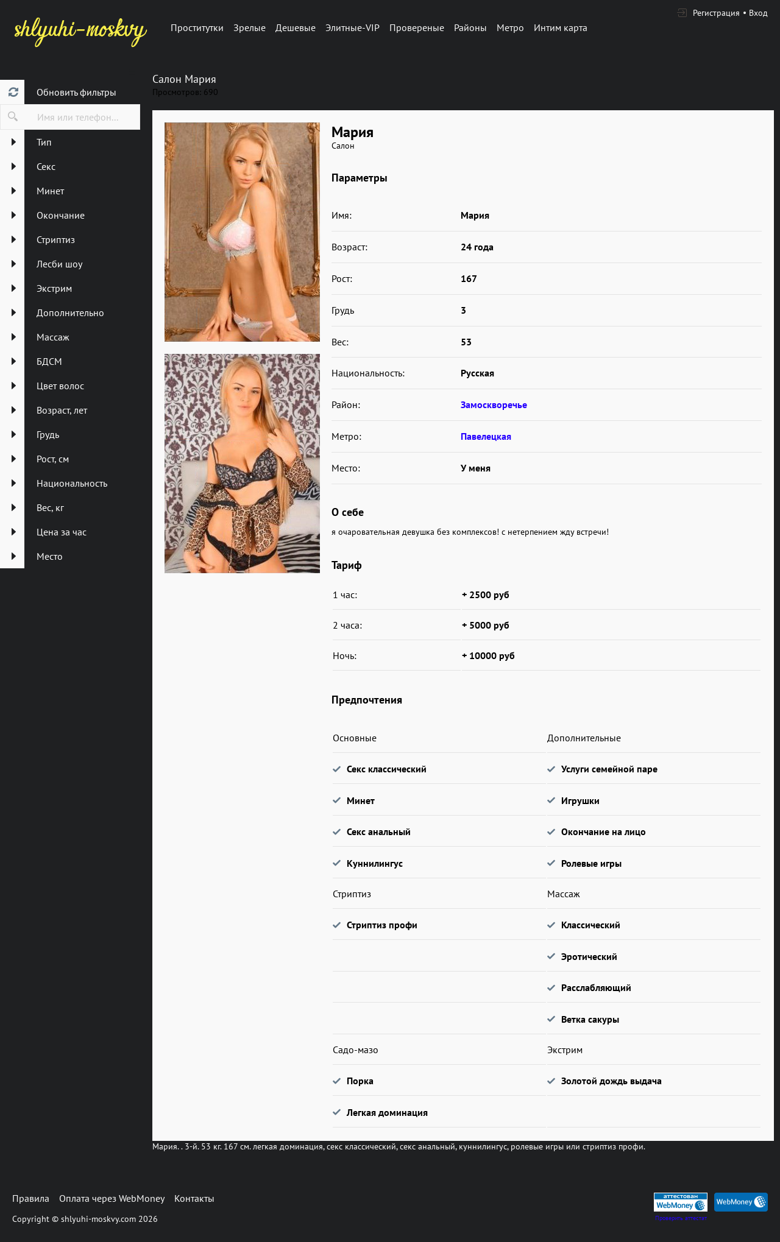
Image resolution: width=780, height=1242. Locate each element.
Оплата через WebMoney (112, 1198)
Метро (510, 27)
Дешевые (295, 27)
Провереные (416, 27)
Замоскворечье (494, 404)
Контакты (194, 1198)
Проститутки (197, 27)
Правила (30, 1198)
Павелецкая (486, 436)
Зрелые (249, 27)
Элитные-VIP (352, 27)
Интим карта (560, 27)
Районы (470, 27)
